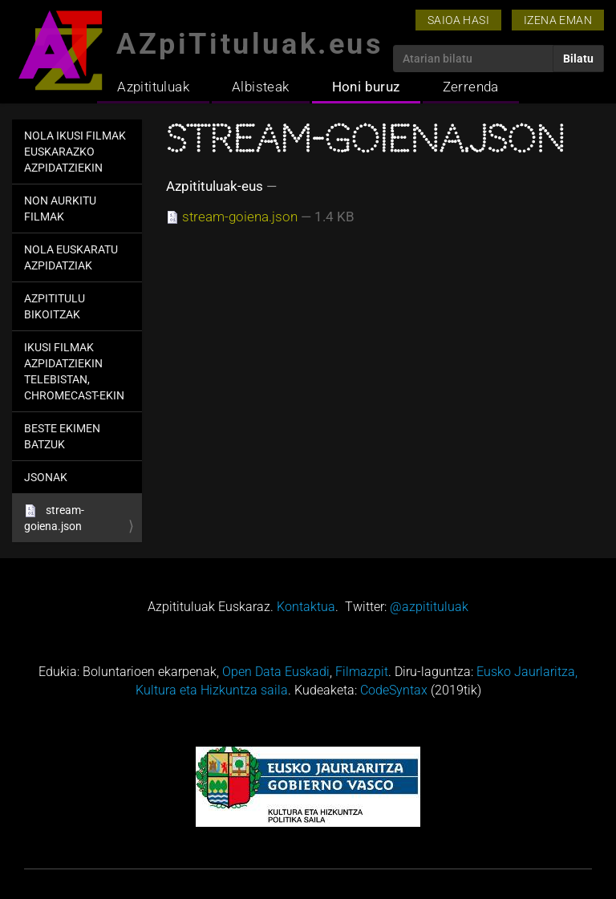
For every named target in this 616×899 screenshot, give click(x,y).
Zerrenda (471, 87)
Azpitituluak (153, 87)
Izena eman (558, 20)
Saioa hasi (458, 20)
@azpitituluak (429, 606)
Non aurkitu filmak (60, 208)
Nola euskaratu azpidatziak (71, 257)
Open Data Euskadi (276, 671)
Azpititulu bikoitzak (54, 306)
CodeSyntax (394, 690)
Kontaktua (306, 606)
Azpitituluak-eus (214, 186)
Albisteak (261, 87)
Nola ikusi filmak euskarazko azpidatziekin (75, 151)
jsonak (45, 477)
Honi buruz (366, 87)
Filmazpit (361, 671)
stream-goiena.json (54, 518)
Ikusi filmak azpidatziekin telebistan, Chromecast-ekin (74, 371)
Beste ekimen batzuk (62, 436)
